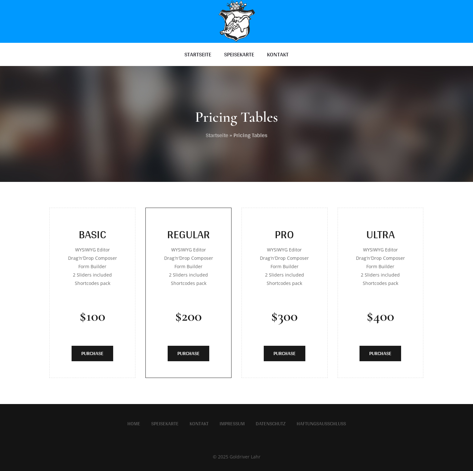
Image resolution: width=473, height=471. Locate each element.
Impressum (232, 423)
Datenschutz (271, 423)
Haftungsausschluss (321, 423)
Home (133, 423)
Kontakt (199, 423)
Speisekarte (165, 423)
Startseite (217, 135)
